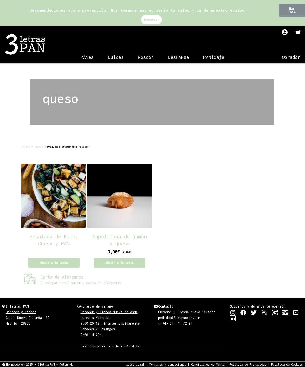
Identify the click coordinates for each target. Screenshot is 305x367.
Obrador (291, 57)
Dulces (116, 57)
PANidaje (213, 57)
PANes (87, 57)
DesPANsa (178, 57)
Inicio (25, 146)
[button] (292, 10)
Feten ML (66, 364)
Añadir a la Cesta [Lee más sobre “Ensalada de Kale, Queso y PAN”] (54, 262)
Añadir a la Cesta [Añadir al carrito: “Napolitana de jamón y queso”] (119, 262)
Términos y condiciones (167, 364)
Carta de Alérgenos (62, 276)
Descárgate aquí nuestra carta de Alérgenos (81, 283)
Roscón (146, 57)
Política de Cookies (287, 364)
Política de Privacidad (247, 364)
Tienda (38, 146)
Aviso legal (135, 364)
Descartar (151, 19)
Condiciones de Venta (207, 364)
